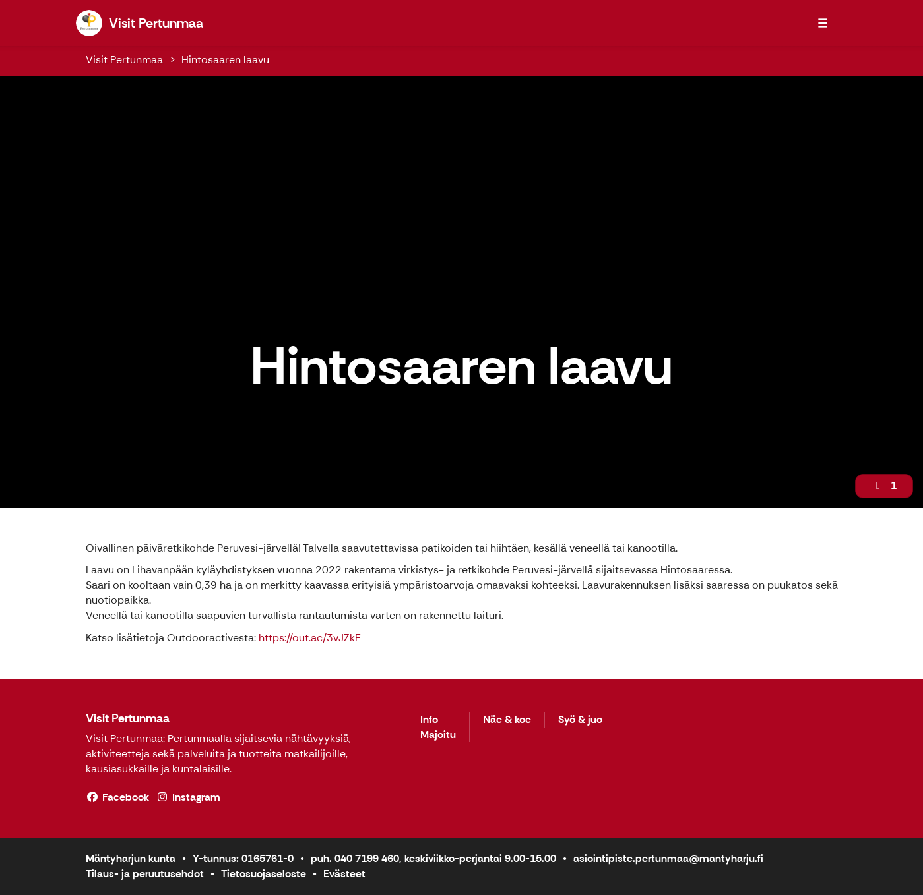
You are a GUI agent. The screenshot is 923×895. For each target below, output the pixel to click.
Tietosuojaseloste (263, 874)
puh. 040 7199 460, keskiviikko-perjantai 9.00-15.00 (433, 858)
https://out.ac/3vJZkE (310, 638)
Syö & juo (580, 720)
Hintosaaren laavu (225, 60)
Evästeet (344, 874)
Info (429, 720)
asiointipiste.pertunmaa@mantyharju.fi (668, 858)
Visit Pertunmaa (124, 60)
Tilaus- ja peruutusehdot (145, 874)
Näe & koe (507, 720)
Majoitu (438, 735)
